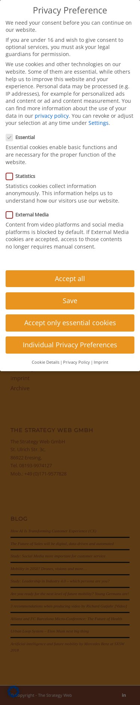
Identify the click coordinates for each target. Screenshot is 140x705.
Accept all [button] (70, 278)
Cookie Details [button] (45, 362)
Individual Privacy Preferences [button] (70, 344)
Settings (98, 122)
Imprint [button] (101, 362)
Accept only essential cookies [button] (70, 322)
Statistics (23, 176)
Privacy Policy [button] (76, 362)
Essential (23, 137)
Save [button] (70, 300)
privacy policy (52, 115)
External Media (30, 214)
